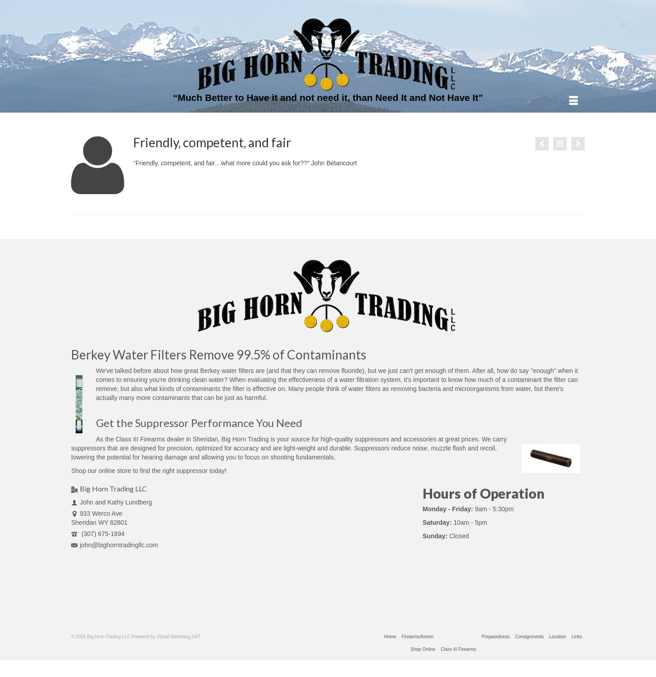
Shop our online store (101, 470)
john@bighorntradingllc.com (114, 545)
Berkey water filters (227, 370)
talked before (133, 370)
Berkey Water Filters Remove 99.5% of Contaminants (218, 354)
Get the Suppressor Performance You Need (199, 422)
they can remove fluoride (327, 370)
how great (184, 370)
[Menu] (573, 101)
